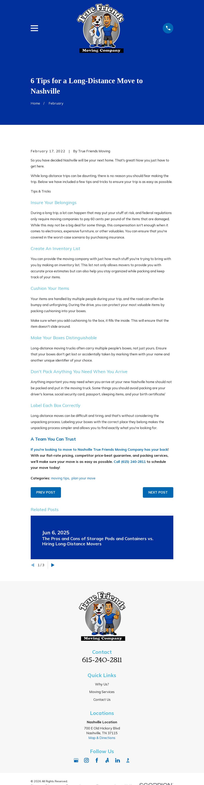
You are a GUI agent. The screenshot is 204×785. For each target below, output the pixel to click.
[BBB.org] (128, 760)
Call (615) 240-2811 (130, 461)
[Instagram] (86, 760)
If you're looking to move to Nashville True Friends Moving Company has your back (99, 449)
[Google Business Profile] (76, 760)
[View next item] (53, 565)
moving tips (60, 478)
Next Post (158, 492)
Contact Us (102, 699)
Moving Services (102, 692)
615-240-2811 (102, 659)
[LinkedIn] (117, 760)
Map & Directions (101, 738)
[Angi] (107, 760)
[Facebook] (96, 760)
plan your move (83, 478)
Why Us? (102, 684)
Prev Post (45, 492)
